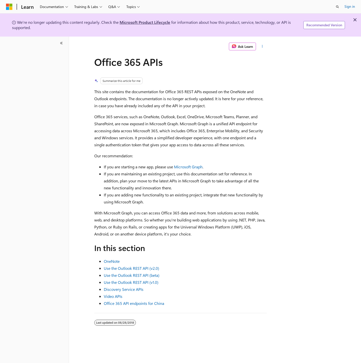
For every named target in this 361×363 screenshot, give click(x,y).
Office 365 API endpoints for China (134, 303)
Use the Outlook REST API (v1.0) (131, 282)
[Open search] (337, 6)
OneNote (112, 261)
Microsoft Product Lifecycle (145, 22)
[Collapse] (61, 43)
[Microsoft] (9, 7)
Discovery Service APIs (123, 289)
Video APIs (113, 296)
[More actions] (262, 47)
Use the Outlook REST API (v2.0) (131, 268)
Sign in (349, 6)
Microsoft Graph (188, 166)
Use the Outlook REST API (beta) (131, 275)
